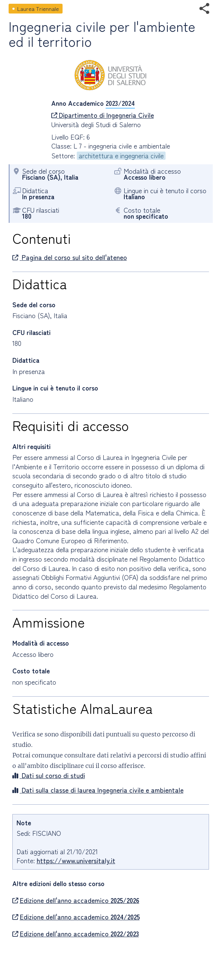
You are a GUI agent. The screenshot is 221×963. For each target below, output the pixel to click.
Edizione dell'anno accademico (75, 900)
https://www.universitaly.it (76, 860)
